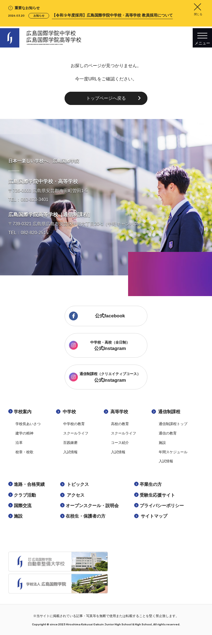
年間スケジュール (173, 452)
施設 (162, 443)
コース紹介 (120, 443)
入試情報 (70, 452)
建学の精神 (24, 433)
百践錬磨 (70, 443)
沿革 (19, 443)
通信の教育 (168, 433)
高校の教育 (120, 424)
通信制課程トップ (173, 424)
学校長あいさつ (28, 424)
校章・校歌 (24, 452)
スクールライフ (75, 433)
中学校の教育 (74, 424)
